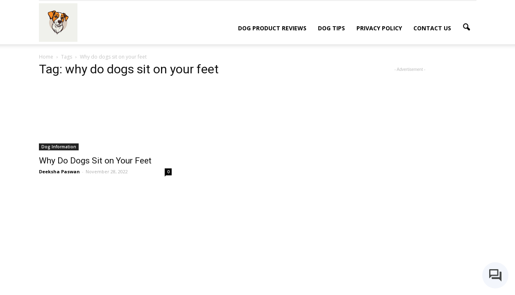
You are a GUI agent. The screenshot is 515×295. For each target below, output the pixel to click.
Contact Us (432, 28)
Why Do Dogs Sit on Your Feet (95, 161)
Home (46, 56)
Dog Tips (331, 28)
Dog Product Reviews (272, 28)
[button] (466, 27)
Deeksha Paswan (59, 171)
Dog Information (58, 147)
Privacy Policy (379, 28)
